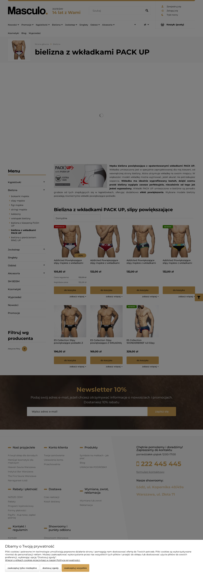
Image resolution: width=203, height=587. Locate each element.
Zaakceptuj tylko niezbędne (22, 568)
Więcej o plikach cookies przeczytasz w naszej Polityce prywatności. (42, 560)
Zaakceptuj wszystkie (75, 568)
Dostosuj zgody (51, 568)
